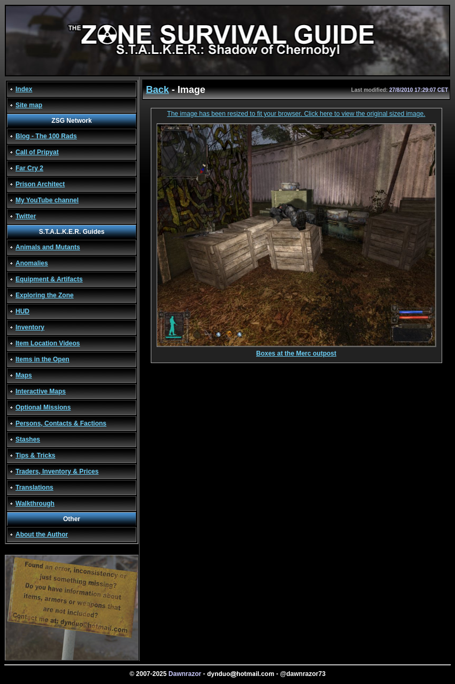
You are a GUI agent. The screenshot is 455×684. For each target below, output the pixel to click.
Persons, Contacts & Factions (61, 423)
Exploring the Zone (45, 295)
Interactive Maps (41, 391)
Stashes (28, 439)
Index (24, 89)
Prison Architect (40, 184)
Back (157, 89)
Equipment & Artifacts (49, 279)
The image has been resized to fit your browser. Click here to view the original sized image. (296, 113)
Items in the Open (43, 359)
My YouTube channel (47, 200)
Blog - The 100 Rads (46, 136)
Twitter (26, 216)
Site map (29, 105)
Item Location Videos (48, 343)
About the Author (42, 534)
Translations (34, 487)
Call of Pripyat (37, 152)
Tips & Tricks (35, 455)
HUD (22, 311)
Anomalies (32, 263)
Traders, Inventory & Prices (57, 471)
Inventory (30, 327)
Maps (24, 375)
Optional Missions (43, 407)
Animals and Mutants (48, 247)
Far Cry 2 (29, 168)
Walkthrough (35, 503)
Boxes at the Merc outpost (296, 350)
